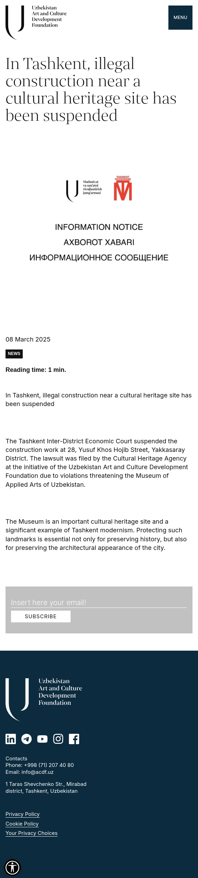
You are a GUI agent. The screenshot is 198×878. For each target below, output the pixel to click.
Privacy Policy (23, 814)
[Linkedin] (11, 739)
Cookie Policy (22, 823)
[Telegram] (26, 739)
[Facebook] (74, 739)
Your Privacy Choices (32, 833)
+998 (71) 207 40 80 (49, 765)
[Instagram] (58, 739)
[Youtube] (42, 739)
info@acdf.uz (37, 772)
